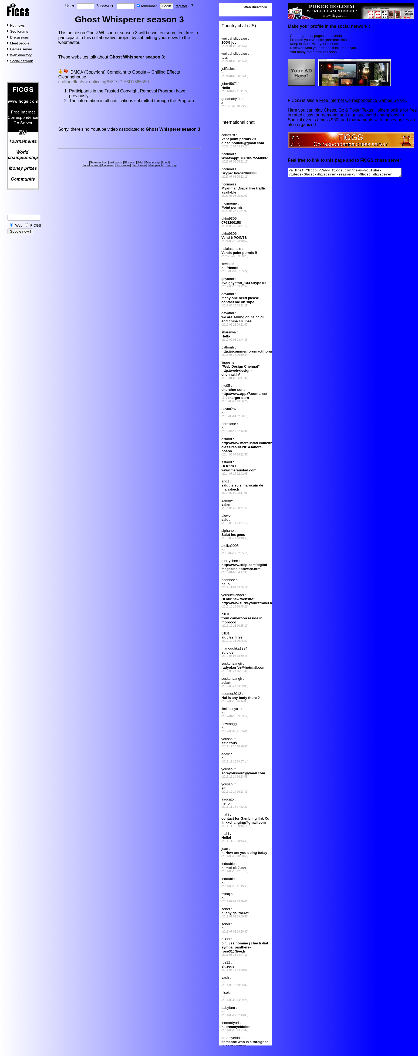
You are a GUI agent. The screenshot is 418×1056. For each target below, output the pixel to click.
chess (381, 160)
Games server (21, 49)
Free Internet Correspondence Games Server (362, 100)
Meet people (19, 43)
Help (140, 162)
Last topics (115, 162)
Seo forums (19, 31)
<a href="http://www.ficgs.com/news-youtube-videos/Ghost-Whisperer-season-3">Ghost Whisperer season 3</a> (351, 173)
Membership (152, 162)
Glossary (129, 162)
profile (316, 26)
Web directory (21, 55)
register (181, 6)
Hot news (17, 25)
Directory (171, 165)
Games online (98, 162)
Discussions (19, 37)
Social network (21, 61)
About (165, 162)
